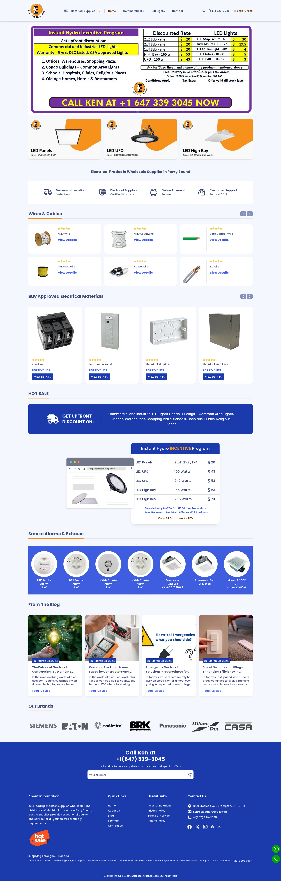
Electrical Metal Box (215, 364)
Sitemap (113, 821)
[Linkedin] (219, 827)
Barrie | (123, 860)
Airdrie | (47, 860)
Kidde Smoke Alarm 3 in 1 (140, 570)
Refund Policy (156, 821)
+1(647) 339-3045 (216, 11)
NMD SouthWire (144, 234)
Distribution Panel (100, 364)
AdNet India (171, 875)
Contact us (115, 826)
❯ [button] (250, 214)
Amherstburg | (59, 860)
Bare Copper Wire (221, 234)
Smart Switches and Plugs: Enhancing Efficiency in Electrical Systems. (223, 669)
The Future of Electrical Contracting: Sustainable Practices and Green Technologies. (51, 669)
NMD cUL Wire (66, 266)
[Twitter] (197, 827)
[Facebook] (189, 827)
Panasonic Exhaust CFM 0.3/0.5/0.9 (173, 570)
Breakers (38, 364)
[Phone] (276, 859)
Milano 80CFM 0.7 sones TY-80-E (237, 570)
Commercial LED (133, 11)
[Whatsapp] (276, 849)
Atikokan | (92, 860)
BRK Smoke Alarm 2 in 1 (44, 570)
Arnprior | (82, 860)
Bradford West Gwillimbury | (184, 860)
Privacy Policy (156, 810)
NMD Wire (64, 234)
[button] (137, 112)
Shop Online (243, 11)
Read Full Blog (41, 691)
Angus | (72, 860)
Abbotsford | (36, 860)
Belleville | (133, 860)
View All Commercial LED (175, 518)
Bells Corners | (146, 860)
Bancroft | (113, 860)
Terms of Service (159, 815)
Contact (177, 11)
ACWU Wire (141, 266)
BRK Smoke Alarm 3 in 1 (76, 570)
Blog (111, 815)
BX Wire (214, 266)
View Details (67, 240)
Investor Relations (159, 805)
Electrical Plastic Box (159, 364)
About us (114, 810)
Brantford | (226, 860)
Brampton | (206, 860)
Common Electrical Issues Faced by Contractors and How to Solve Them (109, 669)
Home (112, 11)
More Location (243, 860)
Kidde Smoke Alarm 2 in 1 (108, 570)
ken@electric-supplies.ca (210, 812)
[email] (136, 774)
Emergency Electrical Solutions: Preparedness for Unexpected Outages (167, 669)
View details (42, 376)
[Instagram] (205, 827)
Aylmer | (103, 860)
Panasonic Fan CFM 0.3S (205, 568)
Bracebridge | (162, 860)
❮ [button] (243, 214)
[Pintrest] (212, 827)
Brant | (216, 860)
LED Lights (158, 11)
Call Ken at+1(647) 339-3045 (140, 756)
